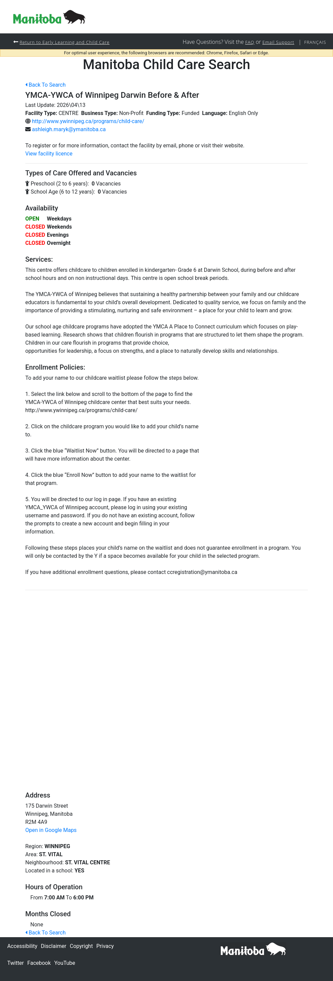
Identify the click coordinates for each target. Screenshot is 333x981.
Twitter (15, 963)
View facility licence (48, 154)
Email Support (274, 42)
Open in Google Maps (51, 830)
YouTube (64, 963)
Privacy (105, 946)
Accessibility (22, 946)
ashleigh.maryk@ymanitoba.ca (69, 129)
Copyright (81, 946)
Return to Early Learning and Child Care (69, 42)
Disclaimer (53, 946)
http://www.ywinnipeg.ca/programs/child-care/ (88, 121)
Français (314, 42)
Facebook (39, 963)
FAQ (244, 42)
